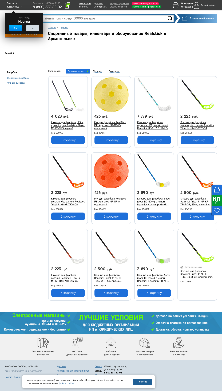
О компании (85, 3)
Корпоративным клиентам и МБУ (73, 371)
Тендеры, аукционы (119, 3)
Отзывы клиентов (118, 7)
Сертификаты (100, 7)
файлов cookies (66, 383)
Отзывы (98, 366)
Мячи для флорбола (16, 83)
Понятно (142, 381)
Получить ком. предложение (146, 7)
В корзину (68, 140)
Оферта (8, 377)
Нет (32, 28)
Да (15, 28)
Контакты (83, 7)
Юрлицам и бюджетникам (145, 3)
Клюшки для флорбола (18, 78)
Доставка (98, 3)
